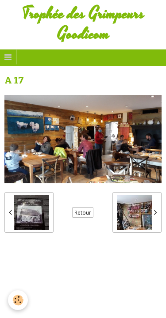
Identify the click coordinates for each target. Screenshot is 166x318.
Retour (82, 212)
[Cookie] (18, 300)
